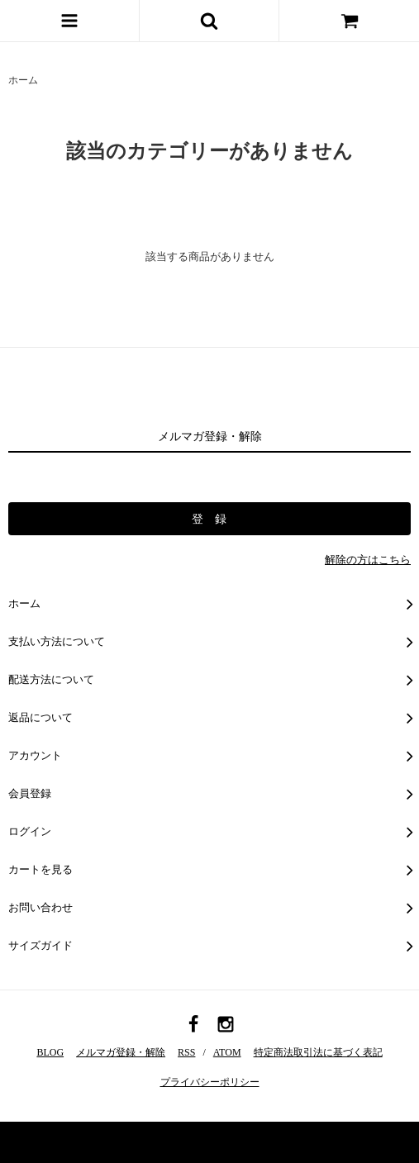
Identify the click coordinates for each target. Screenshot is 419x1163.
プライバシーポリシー (209, 1082)
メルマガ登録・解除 (120, 1052)
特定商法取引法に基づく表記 (318, 1052)
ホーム (23, 80)
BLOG (50, 1052)
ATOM (227, 1052)
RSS (186, 1052)
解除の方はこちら (368, 559)
